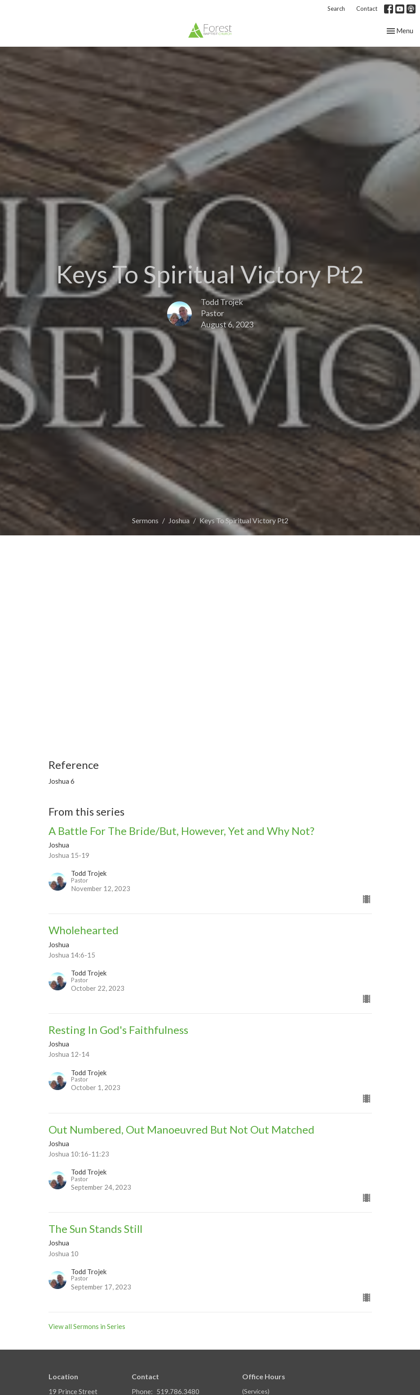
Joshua (179, 520)
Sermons (145, 520)
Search (336, 8)
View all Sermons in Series (87, 1326)
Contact (366, 8)
